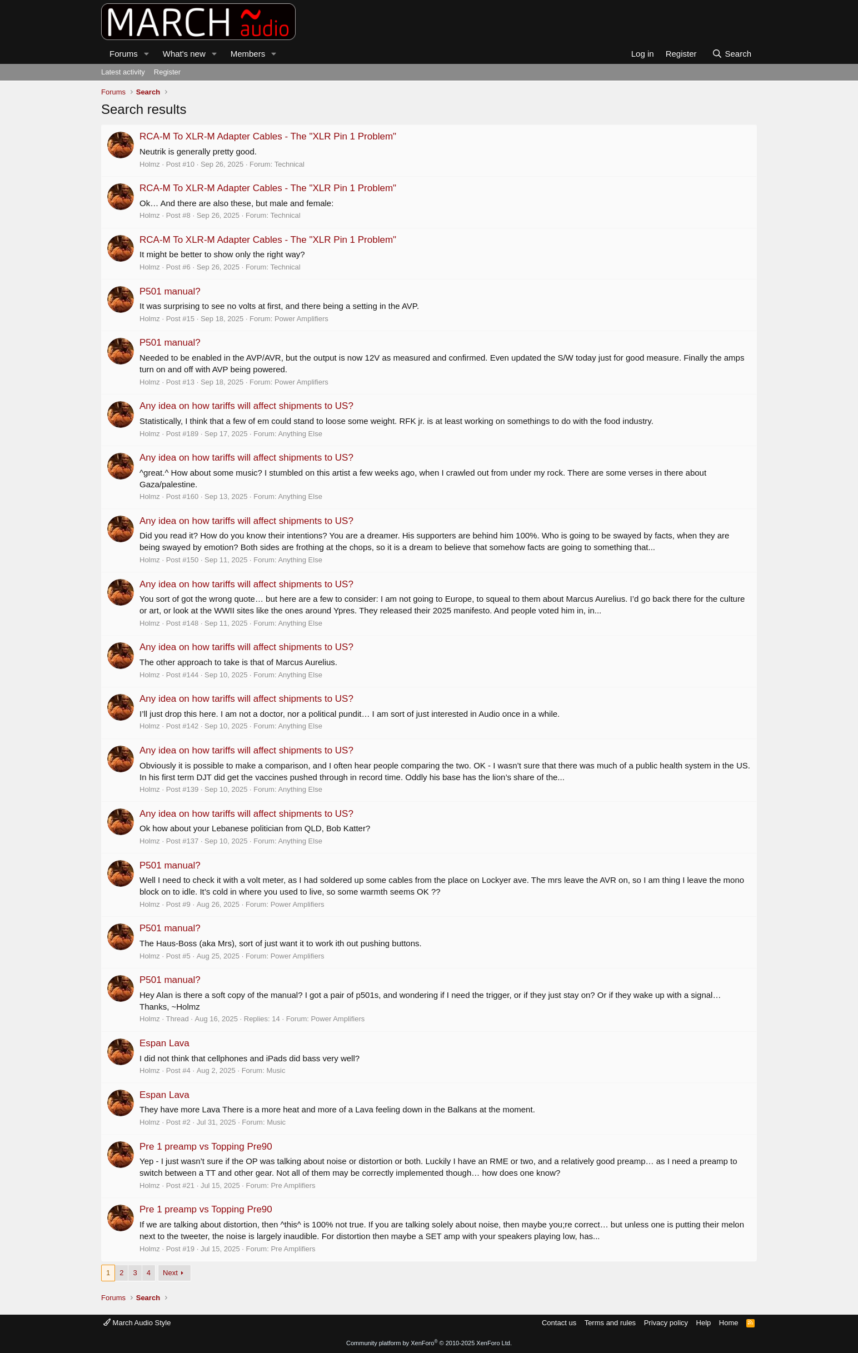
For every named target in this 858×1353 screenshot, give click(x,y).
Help (703, 1323)
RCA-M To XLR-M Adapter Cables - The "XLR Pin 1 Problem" (267, 136)
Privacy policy (666, 1323)
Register (167, 72)
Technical (290, 164)
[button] (146, 53)
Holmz (149, 164)
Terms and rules (610, 1323)
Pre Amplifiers (293, 1185)
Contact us (559, 1323)
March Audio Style (137, 1323)
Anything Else (300, 434)
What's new (184, 53)
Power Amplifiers (301, 318)
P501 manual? (170, 291)
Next (170, 1273)
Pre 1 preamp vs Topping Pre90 (205, 1146)
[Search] (731, 53)
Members (248, 53)
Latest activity (123, 72)
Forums (123, 53)
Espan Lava (164, 1043)
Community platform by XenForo (429, 1343)
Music (275, 1070)
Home (729, 1323)
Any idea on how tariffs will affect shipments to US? (246, 406)
